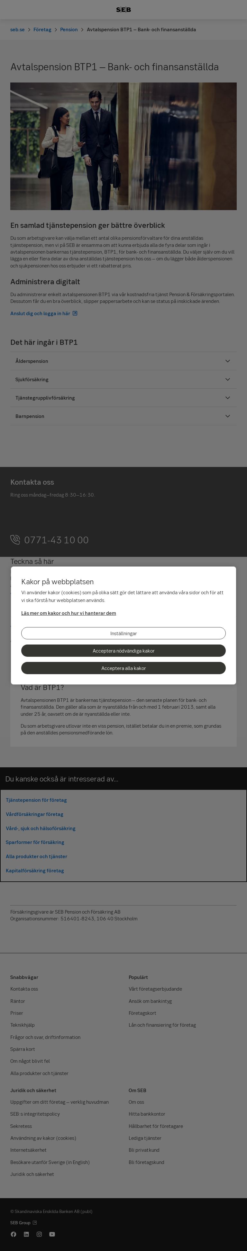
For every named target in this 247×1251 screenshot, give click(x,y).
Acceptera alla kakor (123, 668)
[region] (123, 625)
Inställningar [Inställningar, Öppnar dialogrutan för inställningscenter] (123, 633)
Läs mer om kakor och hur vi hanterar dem (68, 613)
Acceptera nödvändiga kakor (124, 650)
